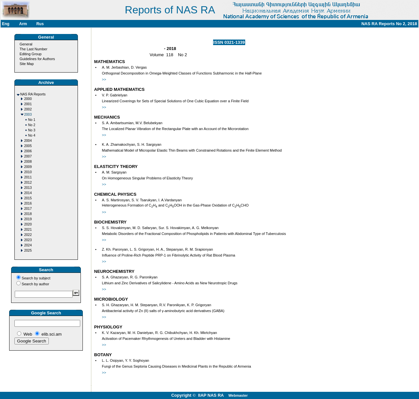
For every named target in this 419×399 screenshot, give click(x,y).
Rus (40, 24)
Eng (5, 24)
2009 (28, 167)
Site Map (27, 64)
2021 (28, 229)
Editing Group (31, 54)
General (26, 44)
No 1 (31, 120)
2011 (28, 177)
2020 (28, 224)
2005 (28, 146)
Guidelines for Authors (37, 59)
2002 (28, 109)
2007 (28, 156)
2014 (28, 193)
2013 (28, 188)
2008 (28, 161)
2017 (28, 208)
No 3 (31, 130)
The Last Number (33, 49)
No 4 (31, 135)
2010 (28, 172)
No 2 (31, 125)
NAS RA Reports (33, 94)
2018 (28, 214)
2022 (28, 235)
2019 (28, 219)
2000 (28, 99)
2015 (28, 198)
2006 (28, 151)
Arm (23, 24)
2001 (28, 104)
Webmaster (238, 395)
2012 (28, 182)
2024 (28, 245)
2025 (28, 250)
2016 (28, 203)
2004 (28, 140)
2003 (28, 114)
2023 (28, 240)
